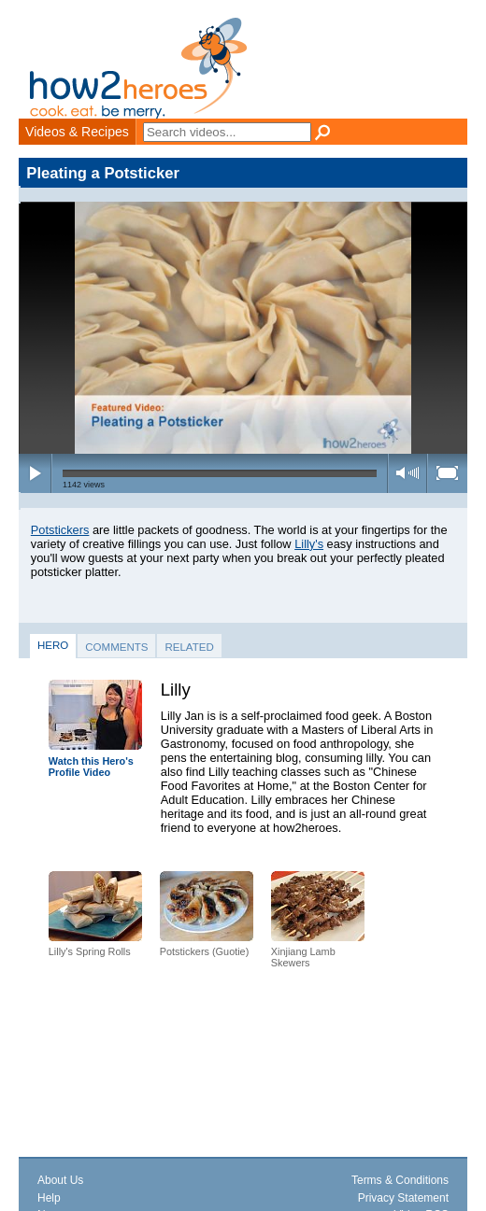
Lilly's (308, 544)
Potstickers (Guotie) (205, 951)
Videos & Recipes (77, 131)
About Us (60, 1180)
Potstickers (60, 530)
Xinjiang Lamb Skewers (303, 957)
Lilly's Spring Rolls (90, 951)
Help (49, 1197)
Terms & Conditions (400, 1180)
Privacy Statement (403, 1197)
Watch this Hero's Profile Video (91, 767)
